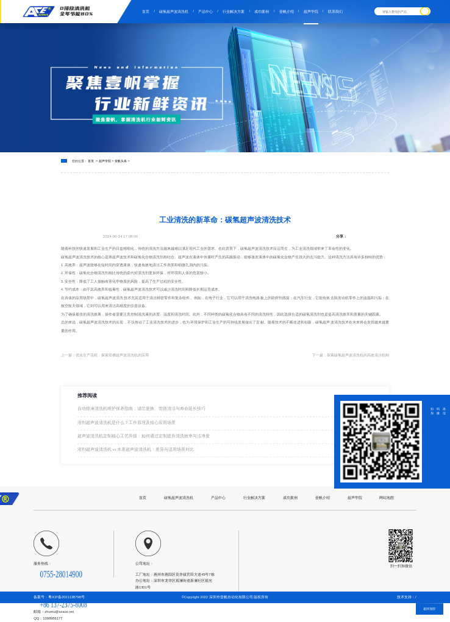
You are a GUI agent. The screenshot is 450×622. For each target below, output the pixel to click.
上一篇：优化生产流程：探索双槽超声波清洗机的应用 (105, 355)
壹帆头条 (121, 161)
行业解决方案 (234, 11)
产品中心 (205, 11)
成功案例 (261, 11)
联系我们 (335, 11)
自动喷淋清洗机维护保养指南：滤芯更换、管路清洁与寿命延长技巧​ (141, 411)
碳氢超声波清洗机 (173, 11)
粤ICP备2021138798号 (66, 597)
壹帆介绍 (286, 11)
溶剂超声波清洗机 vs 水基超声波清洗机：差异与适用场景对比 (136, 451)
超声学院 (311, 11)
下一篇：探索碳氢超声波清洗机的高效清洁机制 (350, 355)
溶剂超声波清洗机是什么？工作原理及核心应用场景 (126, 424)
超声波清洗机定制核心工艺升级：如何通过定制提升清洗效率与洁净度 (143, 438)
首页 (145, 11)
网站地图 (386, 497)
